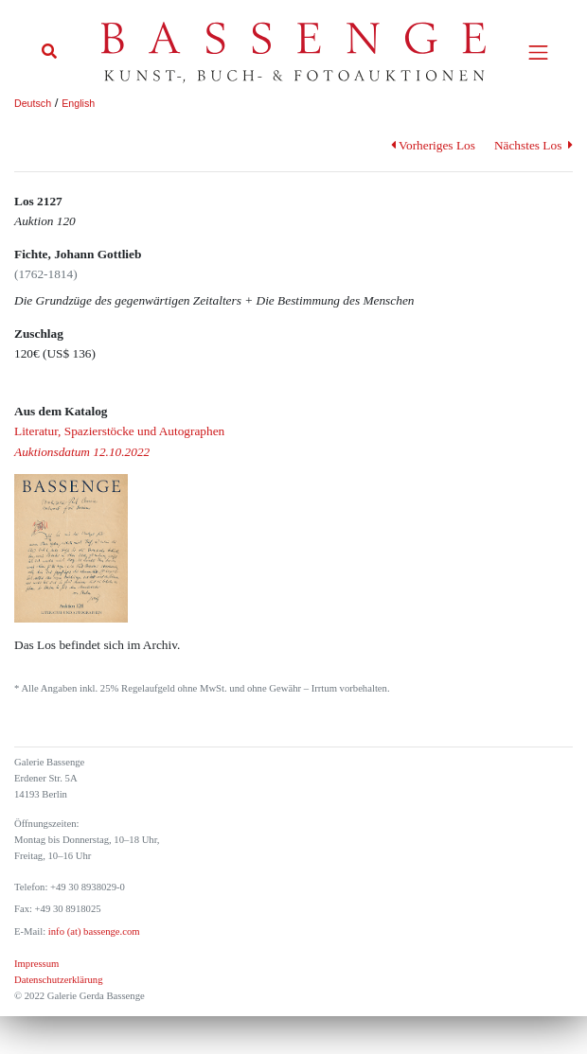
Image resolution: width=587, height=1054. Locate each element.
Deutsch (32, 103)
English (78, 103)
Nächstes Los (533, 145)
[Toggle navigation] (538, 52)
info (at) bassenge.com (92, 931)
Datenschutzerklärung (58, 980)
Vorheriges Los (433, 145)
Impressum (36, 963)
